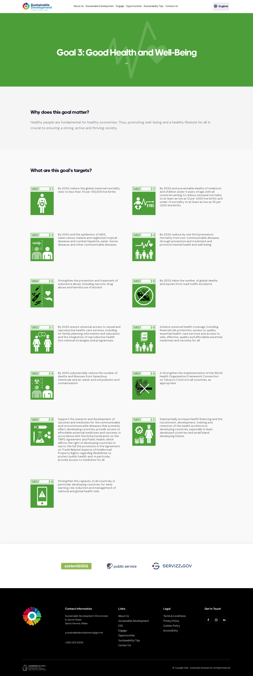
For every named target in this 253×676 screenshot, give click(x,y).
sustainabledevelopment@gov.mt (84, 632)
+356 (68, 642)
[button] (221, 6)
